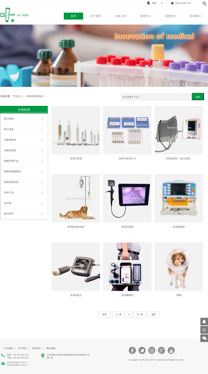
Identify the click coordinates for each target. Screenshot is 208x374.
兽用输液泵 (179, 227)
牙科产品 (9, 192)
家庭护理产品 (11, 161)
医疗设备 (9, 129)
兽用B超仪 (75, 295)
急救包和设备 (11, 182)
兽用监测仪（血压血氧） (179, 158)
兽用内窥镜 (127, 227)
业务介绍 (120, 16)
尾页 (153, 314)
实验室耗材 (10, 140)
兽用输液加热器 (75, 227)
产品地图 (8, 348)
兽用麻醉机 (127, 295)
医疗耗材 (9, 118)
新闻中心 (145, 16)
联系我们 (195, 16)
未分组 (7, 203)
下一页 (140, 314)
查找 (198, 97)
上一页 (118, 314)
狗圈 (178, 295)
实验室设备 (10, 150)
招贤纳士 (170, 16)
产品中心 (19, 96)
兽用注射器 (76, 158)
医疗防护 (9, 213)
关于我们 (22, 348)
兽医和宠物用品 (34, 96)
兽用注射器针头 (127, 158)
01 (129, 314)
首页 (73, 16)
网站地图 (50, 348)
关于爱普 (95, 16)
